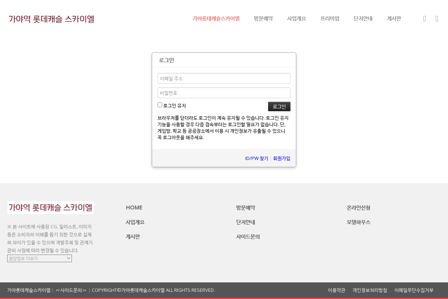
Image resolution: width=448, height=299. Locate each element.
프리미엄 (329, 18)
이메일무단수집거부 (414, 290)
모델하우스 (358, 221)
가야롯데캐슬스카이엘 (216, 18)
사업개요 (296, 18)
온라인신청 (358, 207)
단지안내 (363, 18)
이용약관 (336, 290)
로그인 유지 (172, 105)
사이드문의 (248, 236)
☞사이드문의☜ (71, 290)
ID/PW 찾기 (256, 158)
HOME (134, 207)
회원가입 (281, 158)
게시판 (394, 18)
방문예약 (263, 18)
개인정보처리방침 (370, 290)
